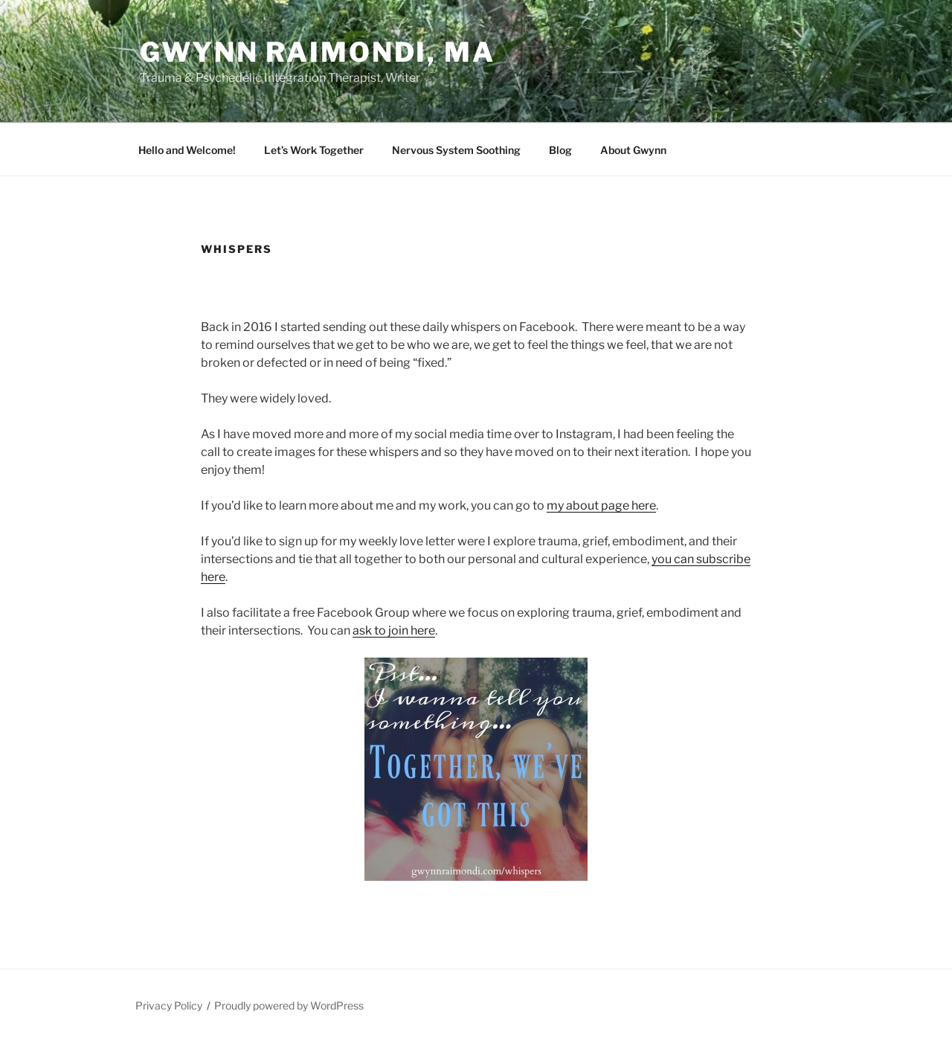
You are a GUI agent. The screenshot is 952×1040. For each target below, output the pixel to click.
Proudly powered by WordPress (289, 1005)
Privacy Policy (168, 1005)
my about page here (601, 505)
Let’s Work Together (314, 150)
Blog (560, 150)
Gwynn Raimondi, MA (317, 52)
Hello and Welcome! (187, 150)
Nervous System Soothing (456, 150)
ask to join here (394, 630)
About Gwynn (633, 150)
